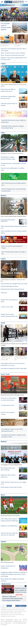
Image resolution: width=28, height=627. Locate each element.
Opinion (3, 541)
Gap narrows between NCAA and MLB (10, 515)
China (3, 132)
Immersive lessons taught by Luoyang (7, 413)
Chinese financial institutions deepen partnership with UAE (13, 227)
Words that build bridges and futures (9, 286)
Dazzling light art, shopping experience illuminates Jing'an (8, 158)
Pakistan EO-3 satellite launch (9, 596)
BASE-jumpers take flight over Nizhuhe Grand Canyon (8, 90)
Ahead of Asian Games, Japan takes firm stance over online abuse (9, 534)
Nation (2, 53)
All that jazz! (4, 292)
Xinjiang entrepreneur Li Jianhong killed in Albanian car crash (13, 164)
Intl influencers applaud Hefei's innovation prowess (8, 97)
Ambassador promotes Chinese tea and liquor (9, 104)
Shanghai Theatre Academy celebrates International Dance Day (9, 315)
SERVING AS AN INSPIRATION (9, 526)
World (2, 55)
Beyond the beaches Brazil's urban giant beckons (12, 289)
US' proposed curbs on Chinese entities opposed (6, 26)
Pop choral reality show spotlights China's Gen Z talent (14, 283)
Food (7, 374)
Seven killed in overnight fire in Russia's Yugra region (14, 368)
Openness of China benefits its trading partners (8, 567)
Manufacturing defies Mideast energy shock (8, 220)
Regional (3, 441)
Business (3, 195)
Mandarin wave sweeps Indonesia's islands (9, 300)
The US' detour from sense (7, 562)
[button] (2, 14)
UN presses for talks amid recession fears (14, 55)
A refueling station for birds (7, 405)
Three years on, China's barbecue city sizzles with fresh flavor (9, 399)
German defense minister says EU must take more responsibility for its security (13, 364)
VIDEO (3, 63)
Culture (3, 259)
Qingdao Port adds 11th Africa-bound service (8, 476)
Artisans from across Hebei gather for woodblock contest (12, 169)
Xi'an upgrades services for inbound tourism (11, 464)
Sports (3, 495)
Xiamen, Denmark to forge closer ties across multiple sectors (13, 483)
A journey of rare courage (7, 306)
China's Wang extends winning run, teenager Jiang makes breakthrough (9, 519)
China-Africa (4, 48)
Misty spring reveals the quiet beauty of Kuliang (8, 469)
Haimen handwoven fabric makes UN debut (11, 487)
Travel (3, 374)
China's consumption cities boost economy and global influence (13, 232)
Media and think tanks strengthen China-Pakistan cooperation (12, 580)
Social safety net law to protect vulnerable (15, 53)
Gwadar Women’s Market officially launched (12, 598)
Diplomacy (3, 57)
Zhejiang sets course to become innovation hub (12, 153)
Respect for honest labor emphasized (9, 19)
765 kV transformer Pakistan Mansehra (11, 600)
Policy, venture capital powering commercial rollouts (13, 216)
